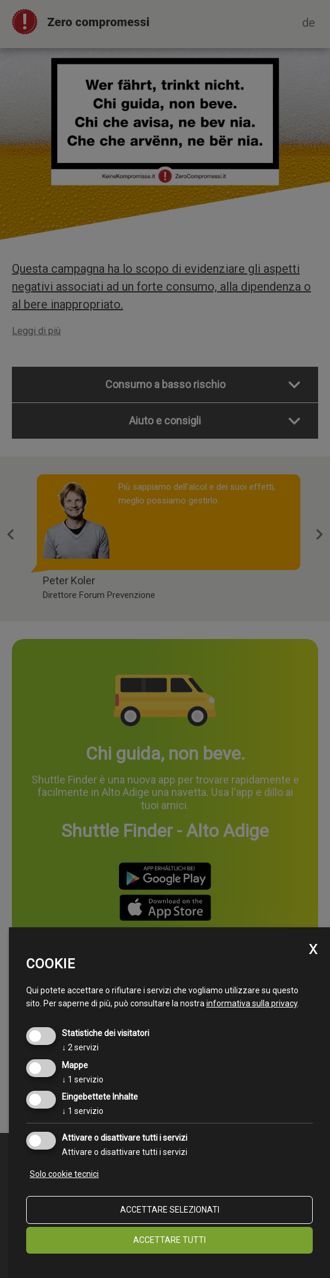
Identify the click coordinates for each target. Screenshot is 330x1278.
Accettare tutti (169, 1240)
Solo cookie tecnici (64, 1174)
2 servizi (80, 1047)
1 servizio (82, 1079)
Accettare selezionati (169, 1209)
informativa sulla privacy (251, 1003)
